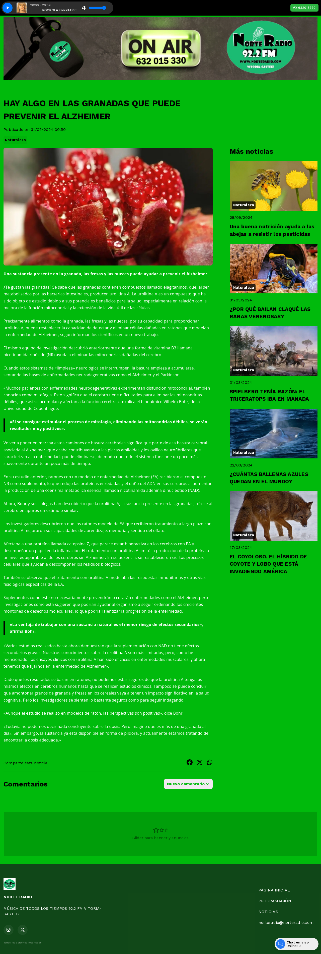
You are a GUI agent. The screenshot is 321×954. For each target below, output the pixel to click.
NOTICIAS (268, 911)
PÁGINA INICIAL (274, 890)
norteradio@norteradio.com (286, 922)
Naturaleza (15, 140)
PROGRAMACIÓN (275, 900)
